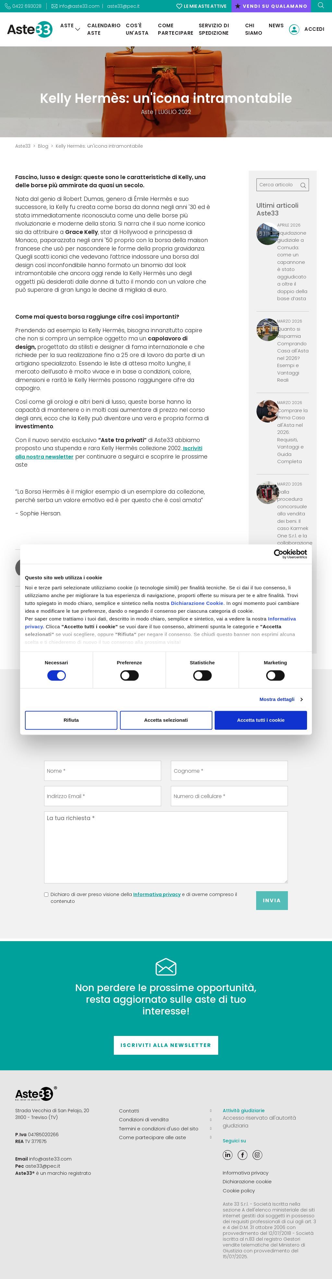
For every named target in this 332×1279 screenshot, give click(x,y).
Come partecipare (174, 29)
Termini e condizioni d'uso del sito (165, 1127)
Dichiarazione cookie (247, 1181)
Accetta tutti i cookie (261, 720)
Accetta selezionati (166, 720)
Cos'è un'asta (135, 29)
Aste (65, 25)
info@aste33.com (49, 1158)
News (276, 25)
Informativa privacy (157, 894)
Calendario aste (102, 29)
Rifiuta (71, 720)
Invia (272, 900)
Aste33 (22, 146)
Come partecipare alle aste (165, 1136)
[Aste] (76, 29)
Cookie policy (238, 1189)
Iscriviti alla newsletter (166, 1045)
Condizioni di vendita (165, 1119)
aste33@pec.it (123, 6)
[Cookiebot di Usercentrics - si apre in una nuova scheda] (278, 554)
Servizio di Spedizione (212, 29)
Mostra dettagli (276, 699)
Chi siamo (253, 29)
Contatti (165, 1110)
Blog (43, 146)
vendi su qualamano (271, 6)
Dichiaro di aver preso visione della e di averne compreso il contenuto (144, 897)
